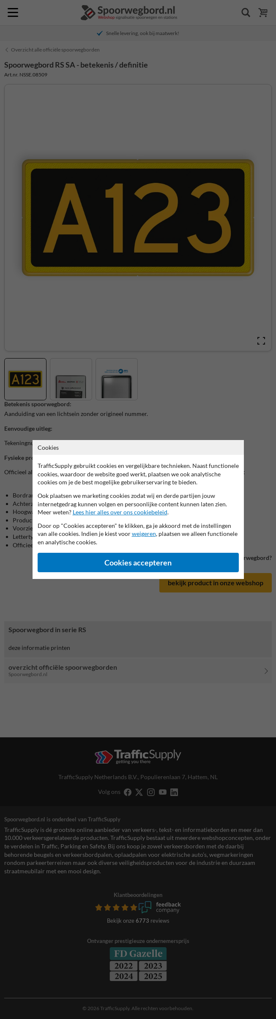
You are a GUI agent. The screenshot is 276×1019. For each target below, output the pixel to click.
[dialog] (138, 509)
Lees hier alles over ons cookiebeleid (120, 512)
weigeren (144, 533)
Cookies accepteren (138, 562)
